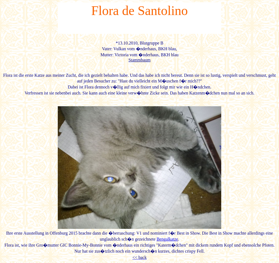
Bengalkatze (167, 239)
